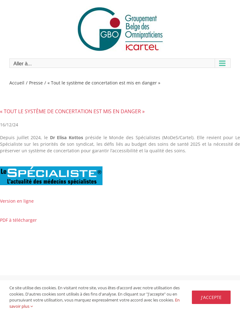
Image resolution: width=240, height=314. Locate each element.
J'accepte (211, 297)
